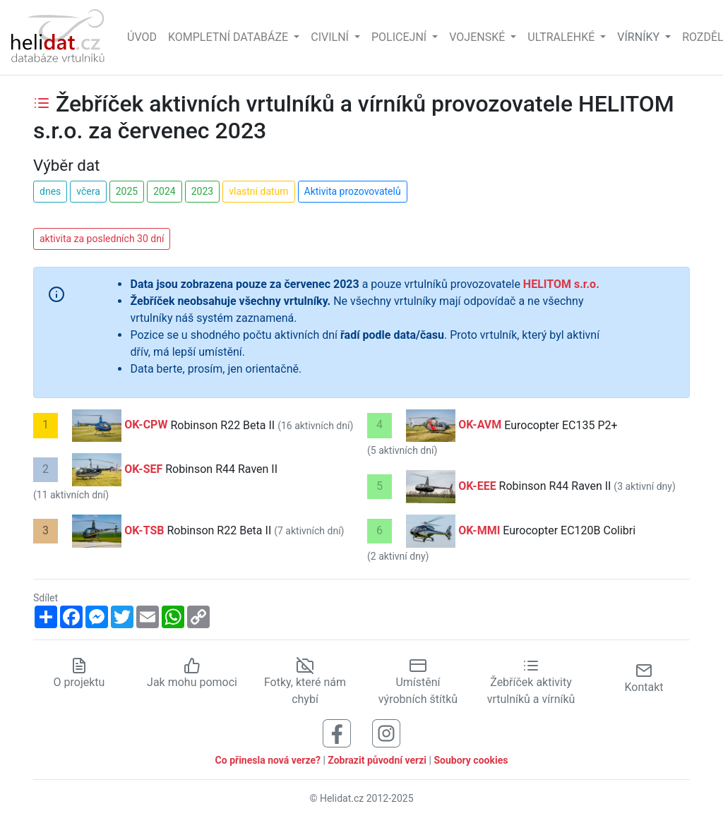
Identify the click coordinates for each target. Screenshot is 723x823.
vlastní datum (258, 191)
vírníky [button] (639, 37)
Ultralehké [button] (562, 37)
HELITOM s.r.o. (561, 284)
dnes (50, 191)
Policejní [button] (400, 37)
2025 (127, 191)
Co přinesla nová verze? (268, 760)
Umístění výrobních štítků (418, 683)
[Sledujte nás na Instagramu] (386, 733)
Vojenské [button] (478, 37)
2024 (164, 191)
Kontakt (643, 678)
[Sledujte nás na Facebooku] (337, 733)
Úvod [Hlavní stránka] (142, 37)
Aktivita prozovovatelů (352, 191)
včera (88, 191)
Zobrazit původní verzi (377, 760)
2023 (202, 191)
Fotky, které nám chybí (305, 683)
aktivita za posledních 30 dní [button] (102, 238)
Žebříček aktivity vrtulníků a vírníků (531, 683)
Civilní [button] (331, 37)
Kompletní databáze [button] (229, 37)
